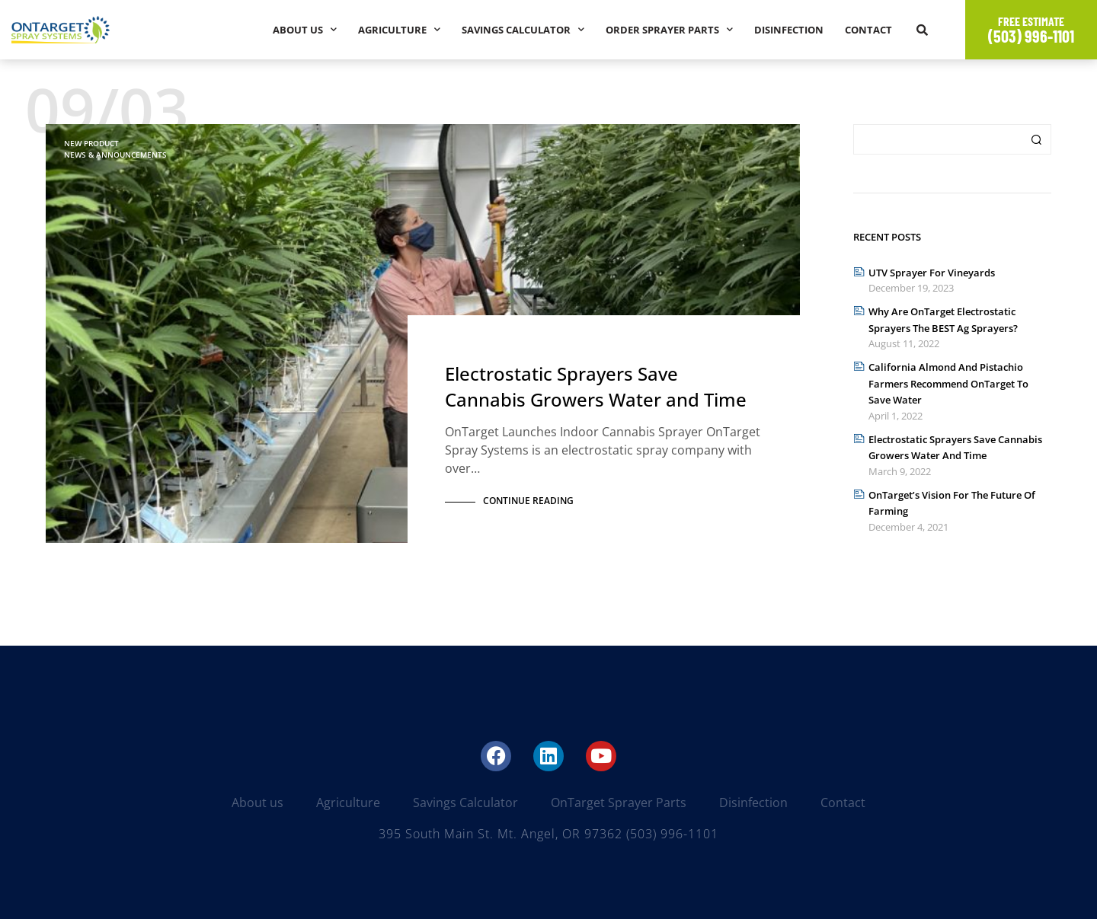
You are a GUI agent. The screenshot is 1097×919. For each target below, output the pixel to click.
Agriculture (399, 29)
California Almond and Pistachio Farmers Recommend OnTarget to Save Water (948, 383)
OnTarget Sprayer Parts (618, 802)
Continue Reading (528, 500)
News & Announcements (115, 154)
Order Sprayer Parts (669, 29)
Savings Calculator (523, 29)
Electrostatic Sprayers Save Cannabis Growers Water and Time (596, 388)
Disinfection (789, 30)
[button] (921, 29)
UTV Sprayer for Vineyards (931, 272)
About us (305, 29)
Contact (868, 30)
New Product (91, 143)
